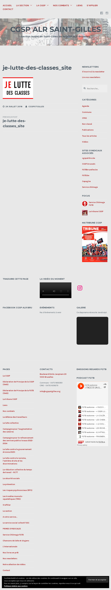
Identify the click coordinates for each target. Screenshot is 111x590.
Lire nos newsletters (91, 77)
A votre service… (10, 517)
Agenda (85, 106)
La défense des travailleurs (15, 417)
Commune (86, 112)
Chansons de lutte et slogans (16, 541)
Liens (79, 5)
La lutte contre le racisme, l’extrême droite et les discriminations (14, 461)
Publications (88, 130)
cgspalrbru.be (88, 158)
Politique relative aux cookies (16, 586)
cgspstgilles (36, 106)
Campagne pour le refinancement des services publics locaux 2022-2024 (18, 440)
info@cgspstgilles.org (50, 391)
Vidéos (85, 142)
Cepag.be (86, 181)
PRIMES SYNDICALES (12, 529)
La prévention (9, 484)
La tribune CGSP (96, 211)
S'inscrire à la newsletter (93, 72)
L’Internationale (10, 546)
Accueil (7, 5)
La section (22, 5)
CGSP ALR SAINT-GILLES (55, 29)
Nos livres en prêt (10, 553)
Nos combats (61, 5)
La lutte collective (10, 423)
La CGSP (41, 5)
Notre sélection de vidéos (14, 564)
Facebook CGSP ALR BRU (17, 307)
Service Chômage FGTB (13, 535)
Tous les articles (89, 136)
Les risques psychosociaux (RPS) (17, 490)
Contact (8, 9)
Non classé (87, 124)
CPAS (84, 118)
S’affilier (92, 5)
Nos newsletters (10, 558)
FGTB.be (85, 175)
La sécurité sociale (11, 478)
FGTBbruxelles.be (90, 170)
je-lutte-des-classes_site (21, 122)
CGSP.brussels (88, 164)
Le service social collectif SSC (16, 523)
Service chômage (90, 187)
